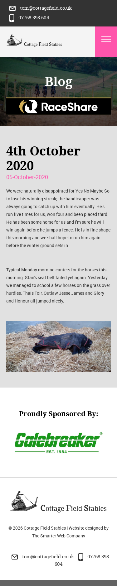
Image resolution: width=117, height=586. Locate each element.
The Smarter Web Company (58, 536)
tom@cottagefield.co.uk (40, 8)
